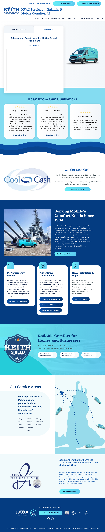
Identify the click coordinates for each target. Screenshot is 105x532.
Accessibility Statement (79, 528)
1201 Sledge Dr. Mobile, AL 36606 (50, 507)
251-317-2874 (34, 46)
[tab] (19, 29)
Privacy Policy (93, 528)
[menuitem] (40, 18)
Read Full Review (19, 135)
